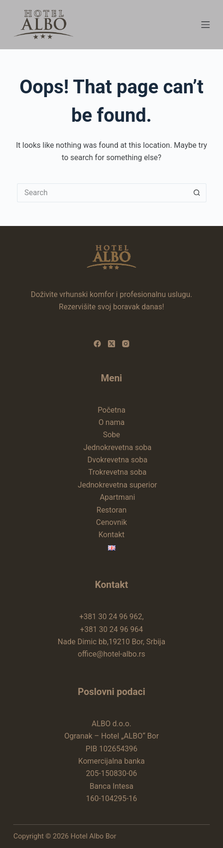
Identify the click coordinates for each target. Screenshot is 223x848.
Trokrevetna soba (117, 472)
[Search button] (196, 192)
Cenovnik (111, 522)
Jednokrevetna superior (117, 484)
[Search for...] (102, 192)
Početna (111, 410)
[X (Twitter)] (111, 343)
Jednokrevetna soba (117, 447)
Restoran (111, 509)
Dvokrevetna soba (118, 459)
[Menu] (205, 24)
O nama (111, 422)
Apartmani (117, 497)
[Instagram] (125, 343)
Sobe (111, 434)
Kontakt (111, 534)
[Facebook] (97, 343)
